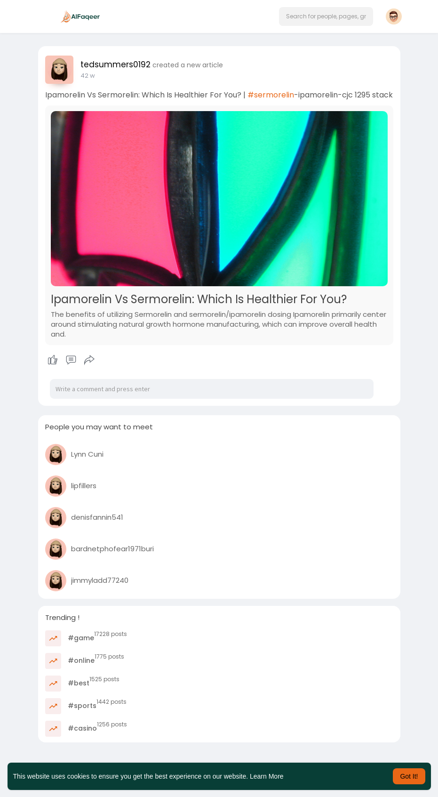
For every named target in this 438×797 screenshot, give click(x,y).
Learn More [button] (267, 776)
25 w (87, 75)
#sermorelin (270, 94)
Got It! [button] (409, 776)
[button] (326, 16)
